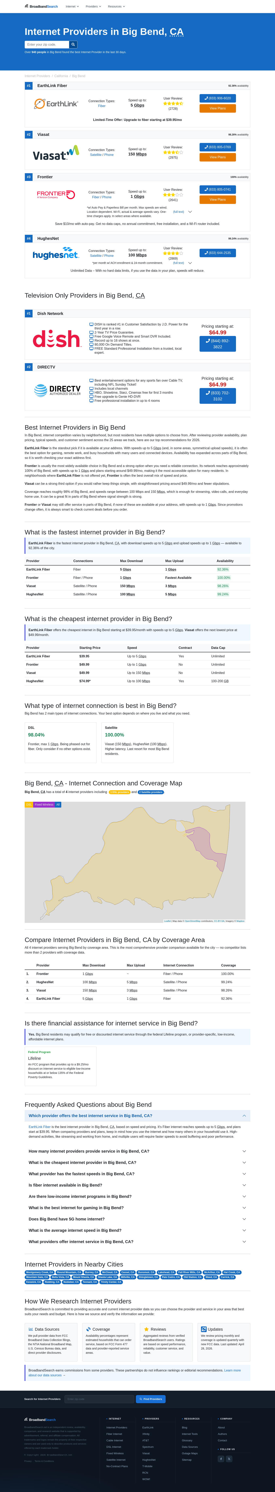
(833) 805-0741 (218, 189)
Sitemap (187, 1459)
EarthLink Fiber (38, 569)
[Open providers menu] (93, 6)
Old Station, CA (193, 1277)
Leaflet (167, 921)
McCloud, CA (109, 1272)
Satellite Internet (115, 1459)
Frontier (32, 577)
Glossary (187, 1440)
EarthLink (147, 1427)
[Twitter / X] (229, 1459)
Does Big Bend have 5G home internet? (67, 1219)
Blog (184, 1427)
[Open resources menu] (117, 6)
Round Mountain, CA (69, 1272)
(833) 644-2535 (218, 253)
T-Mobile (147, 1466)
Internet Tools (190, 1433)
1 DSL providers (119, 792)
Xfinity (145, 1433)
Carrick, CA (227, 1277)
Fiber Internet (114, 1433)
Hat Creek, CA (232, 1272)
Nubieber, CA (71, 1282)
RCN (145, 1472)
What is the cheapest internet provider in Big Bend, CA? (82, 1162)
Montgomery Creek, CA (39, 1272)
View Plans (218, 108)
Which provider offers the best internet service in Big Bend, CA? (90, 1115)
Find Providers (151, 1399)
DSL (29, 804)
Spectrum (148, 1446)
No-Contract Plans (117, 1466)
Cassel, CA (127, 1272)
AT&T (145, 1440)
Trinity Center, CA (111, 1282)
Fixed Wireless (44, 804)
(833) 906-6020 (218, 98)
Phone (109, 154)
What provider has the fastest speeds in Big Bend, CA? (81, 1174)
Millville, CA (128, 1277)
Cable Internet (114, 1440)
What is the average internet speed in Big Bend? (75, 1230)
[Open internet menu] (72, 6)
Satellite (96, 154)
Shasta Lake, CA (107, 1277)
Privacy (28, 1461)
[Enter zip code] (99, 1399)
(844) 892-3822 (218, 344)
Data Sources (190, 1446)
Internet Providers (116, 1427)
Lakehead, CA (166, 1272)
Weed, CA (211, 1277)
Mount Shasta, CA (83, 1277)
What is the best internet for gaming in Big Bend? (76, 1208)
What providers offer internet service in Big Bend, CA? (81, 1241)
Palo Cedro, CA (171, 1277)
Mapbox (240, 921)
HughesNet (34, 594)
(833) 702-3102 (218, 396)
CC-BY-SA (219, 921)
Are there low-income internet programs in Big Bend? (80, 1196)
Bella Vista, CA (60, 1277)
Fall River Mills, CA (189, 1272)
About (221, 1427)
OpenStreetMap (193, 921)
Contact (222, 1440)
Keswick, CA (33, 1282)
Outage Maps (190, 1453)
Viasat (31, 586)
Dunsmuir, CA (146, 1272)
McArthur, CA (212, 1272)
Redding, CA (52, 1282)
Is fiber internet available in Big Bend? (65, 1185)
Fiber (101, 106)
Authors (222, 1433)
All (58, 804)
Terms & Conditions (44, 1461)
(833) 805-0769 (218, 147)
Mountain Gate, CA (37, 1277)
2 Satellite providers (150, 792)
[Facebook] (221, 1459)
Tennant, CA (90, 1282)
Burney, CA (91, 1272)
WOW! (146, 1479)
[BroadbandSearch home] (41, 6)
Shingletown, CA (148, 1277)
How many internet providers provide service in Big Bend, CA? (89, 1151)
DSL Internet (113, 1446)
